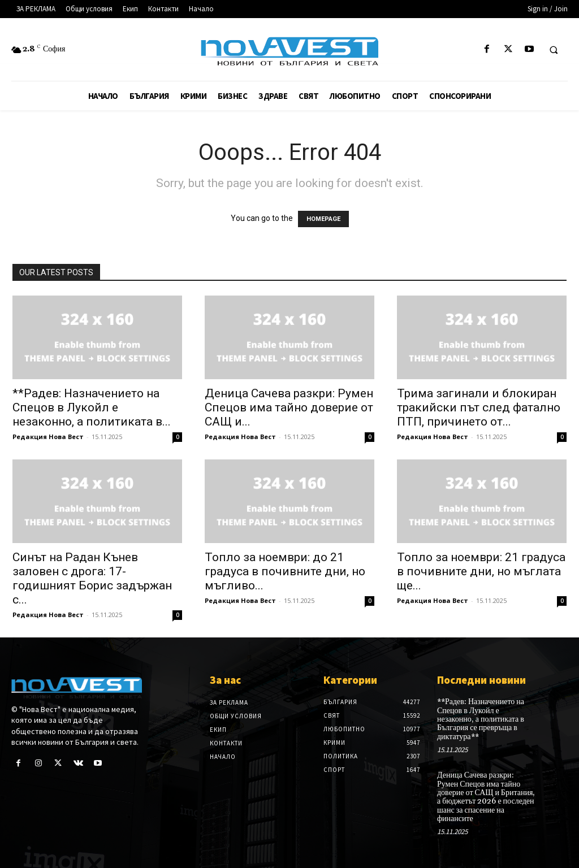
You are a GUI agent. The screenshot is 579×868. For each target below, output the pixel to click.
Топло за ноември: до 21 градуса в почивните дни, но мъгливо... (285, 571)
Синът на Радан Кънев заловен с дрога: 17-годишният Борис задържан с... (92, 578)
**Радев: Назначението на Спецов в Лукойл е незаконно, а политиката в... (91, 407)
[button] (553, 50)
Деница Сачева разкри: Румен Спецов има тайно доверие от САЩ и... (289, 407)
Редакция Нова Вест (48, 436)
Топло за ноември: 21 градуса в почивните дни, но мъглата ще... (481, 571)
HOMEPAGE (323, 219)
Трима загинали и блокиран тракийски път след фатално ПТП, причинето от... (478, 407)
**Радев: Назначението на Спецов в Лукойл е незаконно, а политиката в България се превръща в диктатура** (480, 719)
